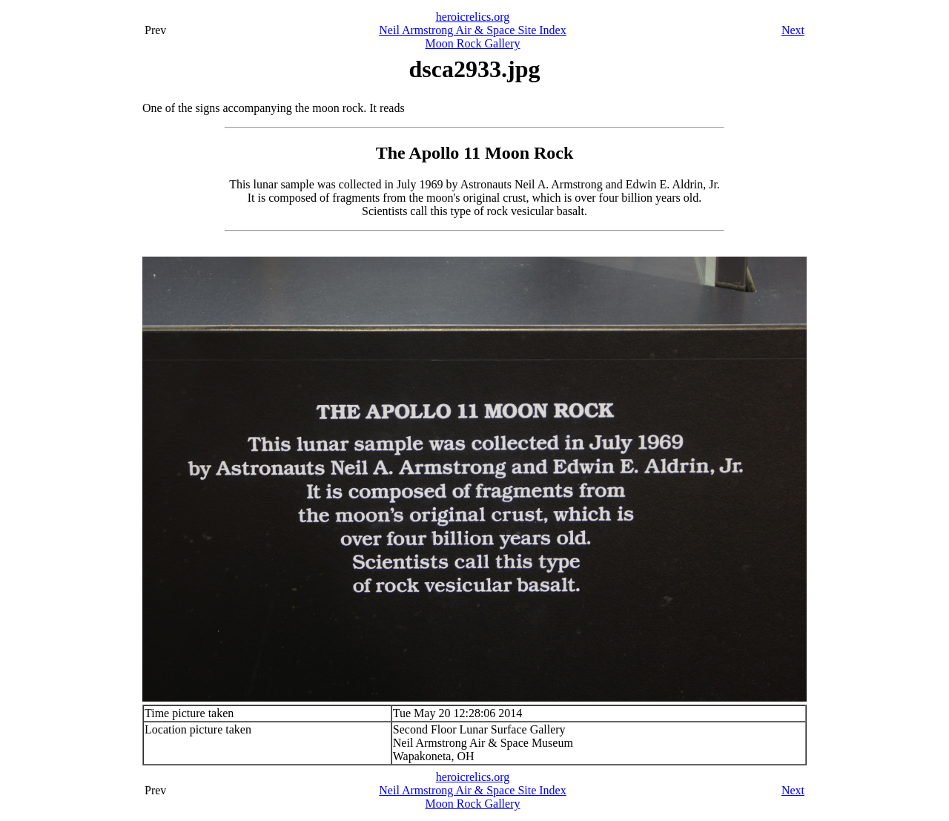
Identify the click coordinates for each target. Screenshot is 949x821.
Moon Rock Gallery (473, 43)
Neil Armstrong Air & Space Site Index (472, 30)
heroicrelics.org (473, 16)
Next (792, 30)
